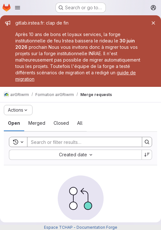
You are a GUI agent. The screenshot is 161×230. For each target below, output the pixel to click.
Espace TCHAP (58, 227)
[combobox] (75, 155)
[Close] (153, 23)
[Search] (81, 142)
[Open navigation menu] (17, 8)
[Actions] (18, 110)
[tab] (14, 123)
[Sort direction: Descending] (147, 155)
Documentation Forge (97, 227)
